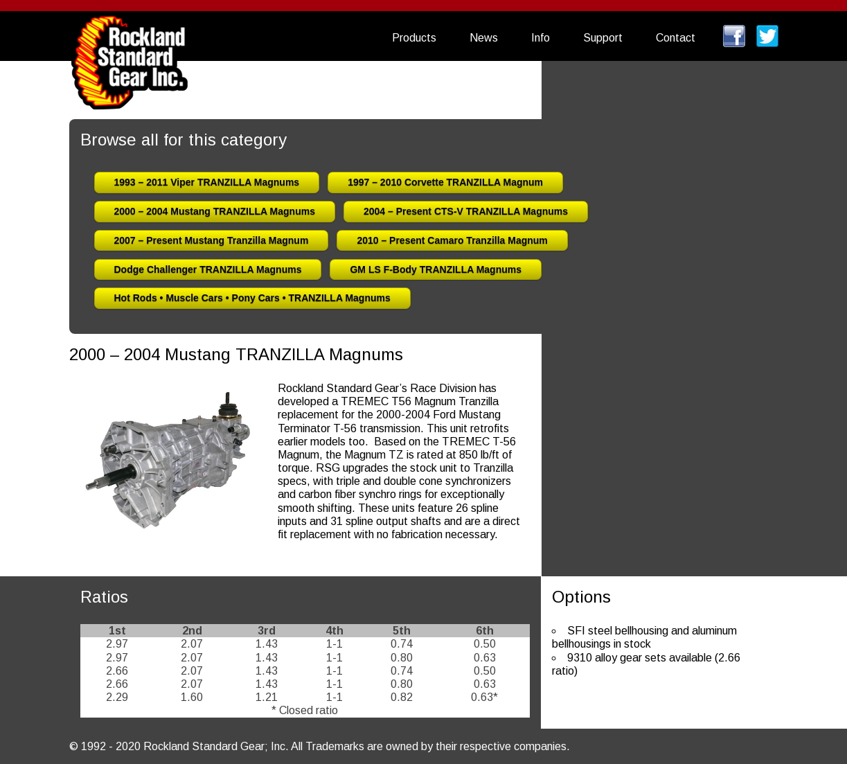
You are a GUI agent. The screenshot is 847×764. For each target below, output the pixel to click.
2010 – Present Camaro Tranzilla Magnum (452, 240)
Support (603, 38)
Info (540, 38)
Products (414, 38)
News (484, 38)
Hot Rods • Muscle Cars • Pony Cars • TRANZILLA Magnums (252, 297)
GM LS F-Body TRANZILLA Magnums (435, 269)
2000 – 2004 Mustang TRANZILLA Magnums (214, 211)
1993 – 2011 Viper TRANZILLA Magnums (207, 182)
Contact (675, 38)
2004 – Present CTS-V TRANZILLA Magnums (466, 211)
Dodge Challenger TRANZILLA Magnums (208, 269)
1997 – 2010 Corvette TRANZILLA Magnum (445, 182)
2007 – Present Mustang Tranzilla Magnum (211, 240)
